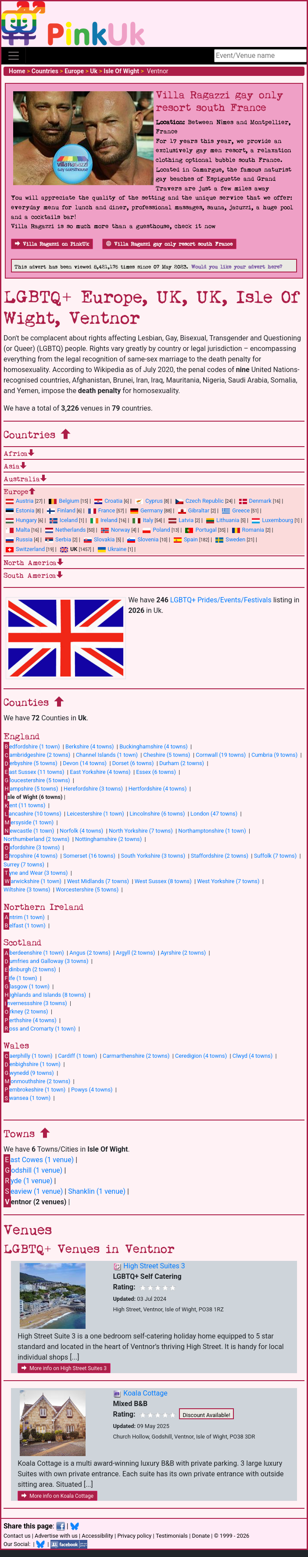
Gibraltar (194, 510)
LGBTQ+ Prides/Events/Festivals (221, 600)
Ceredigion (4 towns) (201, 1055)
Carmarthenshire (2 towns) (136, 1055)
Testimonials (172, 1535)
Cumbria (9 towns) (274, 755)
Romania (248, 529)
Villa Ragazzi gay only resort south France (169, 244)
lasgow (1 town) (27, 986)
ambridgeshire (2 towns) (37, 755)
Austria (20, 501)
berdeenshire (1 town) (34, 953)
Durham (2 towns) (181, 763)
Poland (156, 529)
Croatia (108, 501)
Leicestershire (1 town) (95, 813)
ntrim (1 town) (24, 917)
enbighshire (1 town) (32, 1064)
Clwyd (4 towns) (252, 1055)
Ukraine (112, 549)
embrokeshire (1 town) (34, 1089)
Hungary (21, 520)
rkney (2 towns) (26, 1011)
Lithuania (222, 520)
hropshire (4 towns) (30, 856)
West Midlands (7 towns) (98, 881)
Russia (19, 539)
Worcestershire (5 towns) (87, 889)
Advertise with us (56, 1535)
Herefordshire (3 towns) (93, 788)
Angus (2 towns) (89, 952)
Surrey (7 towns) (24, 864)
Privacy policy (134, 1535)
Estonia (20, 510)
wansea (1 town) (27, 1098)
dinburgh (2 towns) (30, 969)
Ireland (104, 520)
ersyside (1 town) (29, 822)
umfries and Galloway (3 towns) (46, 961)
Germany (146, 510)
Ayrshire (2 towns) (183, 952)
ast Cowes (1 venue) (39, 1159)
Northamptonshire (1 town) (212, 830)
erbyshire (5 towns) (30, 763)
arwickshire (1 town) (32, 881)
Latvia (180, 520)
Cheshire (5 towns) (166, 755)
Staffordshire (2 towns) (219, 855)
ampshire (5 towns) (31, 788)
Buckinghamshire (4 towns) (153, 746)
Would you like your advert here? (236, 267)
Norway (115, 529)
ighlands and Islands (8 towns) (45, 994)
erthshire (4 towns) (30, 1020)
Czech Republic (199, 501)
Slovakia (99, 539)
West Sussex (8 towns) (163, 881)
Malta (18, 529)
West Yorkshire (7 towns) (228, 881)
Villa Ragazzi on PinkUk (52, 244)
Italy (143, 520)
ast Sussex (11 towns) (34, 771)
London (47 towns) (213, 813)
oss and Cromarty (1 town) (39, 1028)
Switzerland (25, 549)
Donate (201, 1535)
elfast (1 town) (25, 925)
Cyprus (149, 501)
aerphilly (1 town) (28, 1056)
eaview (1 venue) (33, 1191)
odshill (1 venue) (33, 1170)
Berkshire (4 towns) (89, 746)
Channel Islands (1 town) (107, 755)
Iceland (64, 520)
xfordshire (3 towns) (32, 847)
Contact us (17, 1535)
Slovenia (142, 539)
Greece (236, 510)
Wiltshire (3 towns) (27, 889)
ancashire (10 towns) (32, 813)
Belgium (64, 501)
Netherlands (65, 529)
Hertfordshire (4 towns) (158, 788)
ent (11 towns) (24, 805)
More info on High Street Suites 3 (64, 1368)
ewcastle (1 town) (29, 830)
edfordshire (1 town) (32, 746)
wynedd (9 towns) (29, 1072)
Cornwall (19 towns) (221, 755)
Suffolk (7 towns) (275, 855)
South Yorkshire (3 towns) (153, 855)
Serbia (58, 539)
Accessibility (97, 1535)
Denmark (255, 501)
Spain (186, 539)
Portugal (200, 529)
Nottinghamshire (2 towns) (108, 839)
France (101, 510)
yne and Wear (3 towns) (36, 872)
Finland (61, 510)
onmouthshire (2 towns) (37, 1081)
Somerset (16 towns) (89, 855)
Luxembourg (272, 520)
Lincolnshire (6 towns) (157, 813)
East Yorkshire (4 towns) (100, 772)
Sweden (230, 539)
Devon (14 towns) (85, 763)
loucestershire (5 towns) (37, 780)
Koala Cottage (145, 1393)
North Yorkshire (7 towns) (141, 830)
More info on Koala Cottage (57, 1496)
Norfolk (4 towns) (81, 830)
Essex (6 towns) (156, 772)
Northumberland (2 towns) (36, 839)
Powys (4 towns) (92, 1089)
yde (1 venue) (28, 1180)
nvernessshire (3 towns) (35, 1003)
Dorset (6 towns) (133, 763)
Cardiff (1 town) (77, 1055)
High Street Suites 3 (154, 1266)
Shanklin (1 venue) (96, 1191)
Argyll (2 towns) (135, 952)
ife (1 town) (20, 978)
